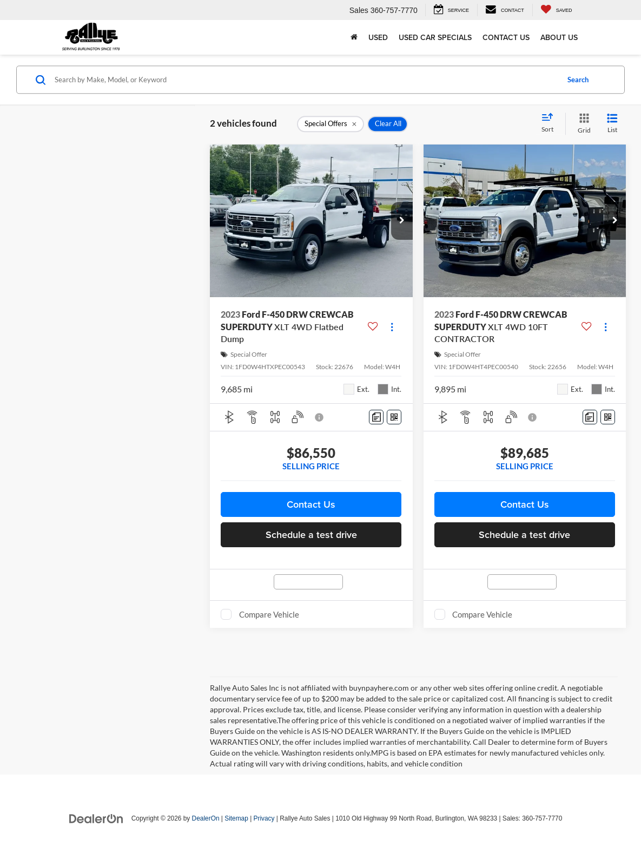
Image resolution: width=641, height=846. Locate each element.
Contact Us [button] (311, 504)
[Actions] (391, 326)
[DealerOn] (96, 818)
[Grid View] (582, 124)
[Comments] (376, 417)
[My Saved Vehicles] (556, 10)
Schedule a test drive (311, 534)
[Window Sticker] (394, 417)
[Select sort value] (550, 123)
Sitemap (236, 818)
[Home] (354, 37)
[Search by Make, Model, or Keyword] (305, 80)
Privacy (264, 818)
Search (578, 79)
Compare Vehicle (269, 614)
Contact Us (506, 37)
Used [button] (378, 37)
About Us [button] (559, 37)
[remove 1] (330, 124)
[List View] (612, 124)
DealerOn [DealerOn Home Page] (206, 818)
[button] (402, 221)
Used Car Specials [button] (435, 37)
